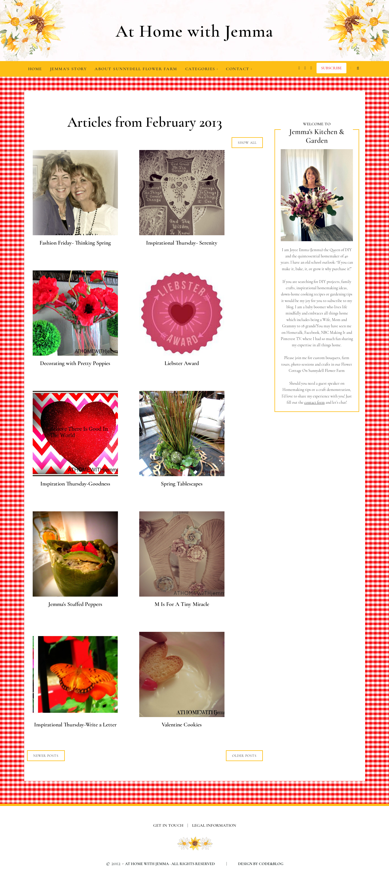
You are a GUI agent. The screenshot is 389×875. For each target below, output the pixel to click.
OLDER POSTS (244, 756)
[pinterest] (311, 68)
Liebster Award (182, 363)
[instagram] (299, 68)
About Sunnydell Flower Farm (136, 68)
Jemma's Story (68, 68)
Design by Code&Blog (260, 863)
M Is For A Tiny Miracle (182, 604)
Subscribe (331, 68)
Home (35, 68)
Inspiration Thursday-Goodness (75, 483)
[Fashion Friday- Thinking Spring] (75, 233)
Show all (247, 143)
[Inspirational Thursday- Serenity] (181, 233)
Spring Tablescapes (182, 483)
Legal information (214, 825)
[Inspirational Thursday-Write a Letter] (75, 715)
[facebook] (305, 68)
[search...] (358, 68)
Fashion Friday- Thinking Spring (75, 242)
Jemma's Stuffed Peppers (75, 604)
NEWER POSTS (46, 756)
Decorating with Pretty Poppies (75, 363)
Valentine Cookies (182, 724)
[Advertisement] (316, 511)
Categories (201, 68)
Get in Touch (172, 825)
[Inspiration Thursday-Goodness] (75, 474)
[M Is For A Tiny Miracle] (181, 594)
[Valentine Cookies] (181, 715)
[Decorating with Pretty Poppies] (75, 354)
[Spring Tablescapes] (181, 474)
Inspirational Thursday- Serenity (181, 242)
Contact (239, 68)
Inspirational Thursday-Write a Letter (75, 724)
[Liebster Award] (181, 354)
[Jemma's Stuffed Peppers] (75, 594)
